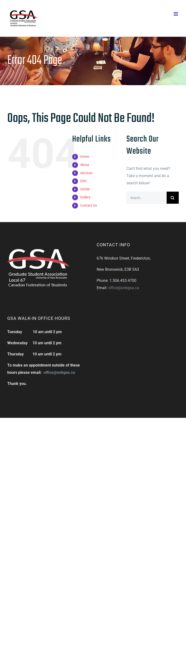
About (84, 165)
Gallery (85, 197)
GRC (83, 181)
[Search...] (146, 198)
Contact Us (88, 205)
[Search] (173, 198)
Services (86, 173)
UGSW (85, 189)
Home (84, 156)
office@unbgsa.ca (123, 287)
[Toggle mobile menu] (176, 13)
